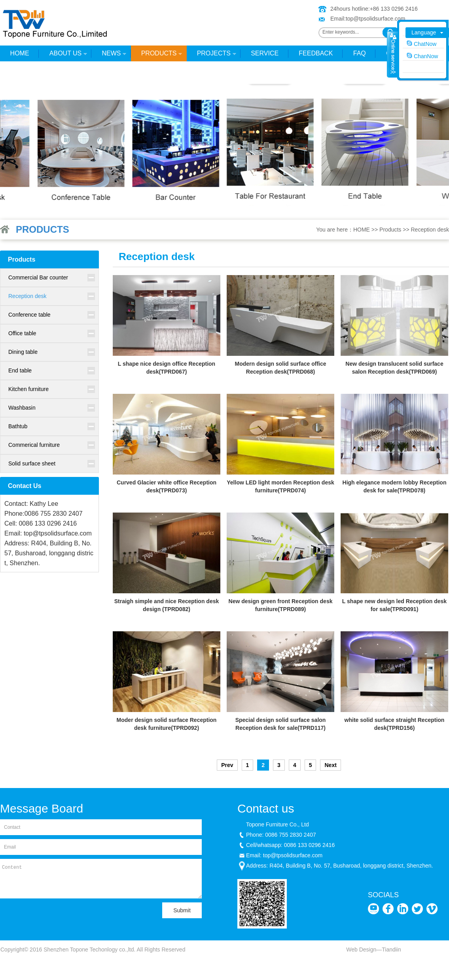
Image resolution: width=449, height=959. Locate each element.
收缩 (392, 54)
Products (156, 55)
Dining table (23, 352)
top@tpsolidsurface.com (375, 18)
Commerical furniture (34, 445)
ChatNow (421, 43)
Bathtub (17, 426)
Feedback (316, 53)
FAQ (359, 53)
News (109, 55)
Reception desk (430, 229)
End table (20, 370)
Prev (227, 765)
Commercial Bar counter (38, 277)
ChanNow (422, 55)
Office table (22, 333)
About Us (63, 55)
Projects (211, 55)
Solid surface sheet (31, 463)
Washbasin (22, 407)
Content (101, 878)
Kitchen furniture (28, 389)
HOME (19, 53)
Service (264, 53)
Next (330, 765)
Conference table (29, 314)
